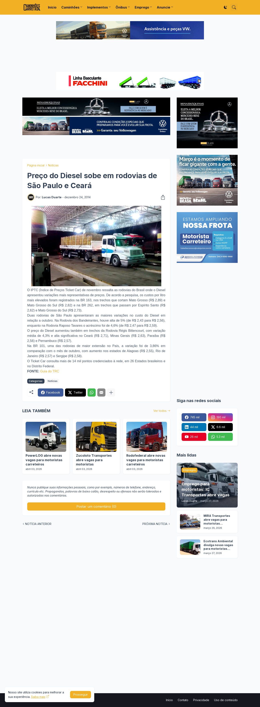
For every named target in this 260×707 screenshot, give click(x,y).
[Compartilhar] (161, 197)
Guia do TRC (49, 371)
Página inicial (35, 165)
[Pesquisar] (234, 7)
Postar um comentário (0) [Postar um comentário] (96, 506)
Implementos (97, 7)
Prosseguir (80, 694)
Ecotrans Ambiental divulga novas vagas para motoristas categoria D (218, 545)
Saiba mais (38, 696)
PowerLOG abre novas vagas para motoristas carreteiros (44, 459)
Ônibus (121, 7)
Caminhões (70, 7)
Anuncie (163, 7)
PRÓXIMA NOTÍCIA (154, 524)
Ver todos (160, 410)
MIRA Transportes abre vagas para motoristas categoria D (217, 520)
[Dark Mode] (225, 7)
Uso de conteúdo (226, 700)
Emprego (142, 7)
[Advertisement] (130, 56)
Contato (183, 700)
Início (52, 7)
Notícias (53, 165)
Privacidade (201, 700)
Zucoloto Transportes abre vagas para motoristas (94, 459)
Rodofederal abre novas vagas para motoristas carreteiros (145, 459)
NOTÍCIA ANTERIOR (38, 524)
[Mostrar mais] (111, 392)
